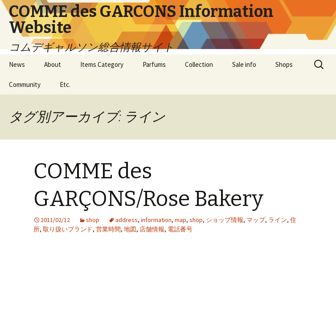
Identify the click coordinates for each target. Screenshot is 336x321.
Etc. (65, 84)
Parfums (154, 64)
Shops (284, 64)
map (180, 220)
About (52, 64)
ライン (277, 220)
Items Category (101, 64)
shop (92, 220)
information (156, 220)
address (126, 220)
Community (25, 84)
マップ (255, 220)
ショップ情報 (224, 220)
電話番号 (180, 229)
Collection (199, 64)
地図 (130, 229)
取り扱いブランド (68, 229)
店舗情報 (151, 229)
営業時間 (108, 229)
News (17, 64)
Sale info (244, 64)
